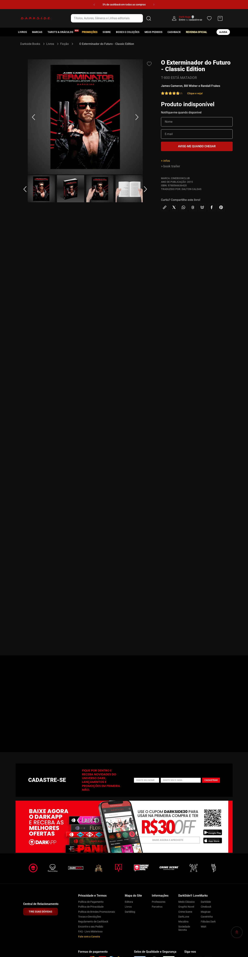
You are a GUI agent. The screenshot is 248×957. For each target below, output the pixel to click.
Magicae (205, 911)
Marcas (37, 32)
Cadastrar (211, 780)
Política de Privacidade (90, 906)
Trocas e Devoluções (89, 916)
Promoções (89, 32)
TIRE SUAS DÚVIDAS (40, 911)
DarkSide (206, 901)
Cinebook (206, 906)
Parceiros (157, 906)
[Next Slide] (154, 4)
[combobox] (111, 18)
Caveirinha (207, 916)
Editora (129, 901)
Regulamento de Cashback (93, 921)
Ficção (64, 44)
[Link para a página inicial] (31, 44)
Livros (22, 32)
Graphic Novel (186, 906)
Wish (203, 926)
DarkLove (183, 916)
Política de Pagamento (90, 901)
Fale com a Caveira (89, 936)
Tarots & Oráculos (60, 32)
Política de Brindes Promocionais (96, 911)
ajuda (223, 32)
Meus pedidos (153, 32)
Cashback (174, 32)
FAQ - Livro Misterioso (90, 931)
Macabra (183, 921)
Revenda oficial (196, 32)
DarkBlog (130, 911)
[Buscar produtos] (148, 18)
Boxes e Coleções (127, 32)
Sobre (107, 32)
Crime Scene (185, 911)
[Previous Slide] (94, 4)
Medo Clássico (186, 901)
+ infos (165, 160)
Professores (158, 901)
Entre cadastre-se (190, 19)
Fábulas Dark (208, 921)
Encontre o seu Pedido (90, 926)
